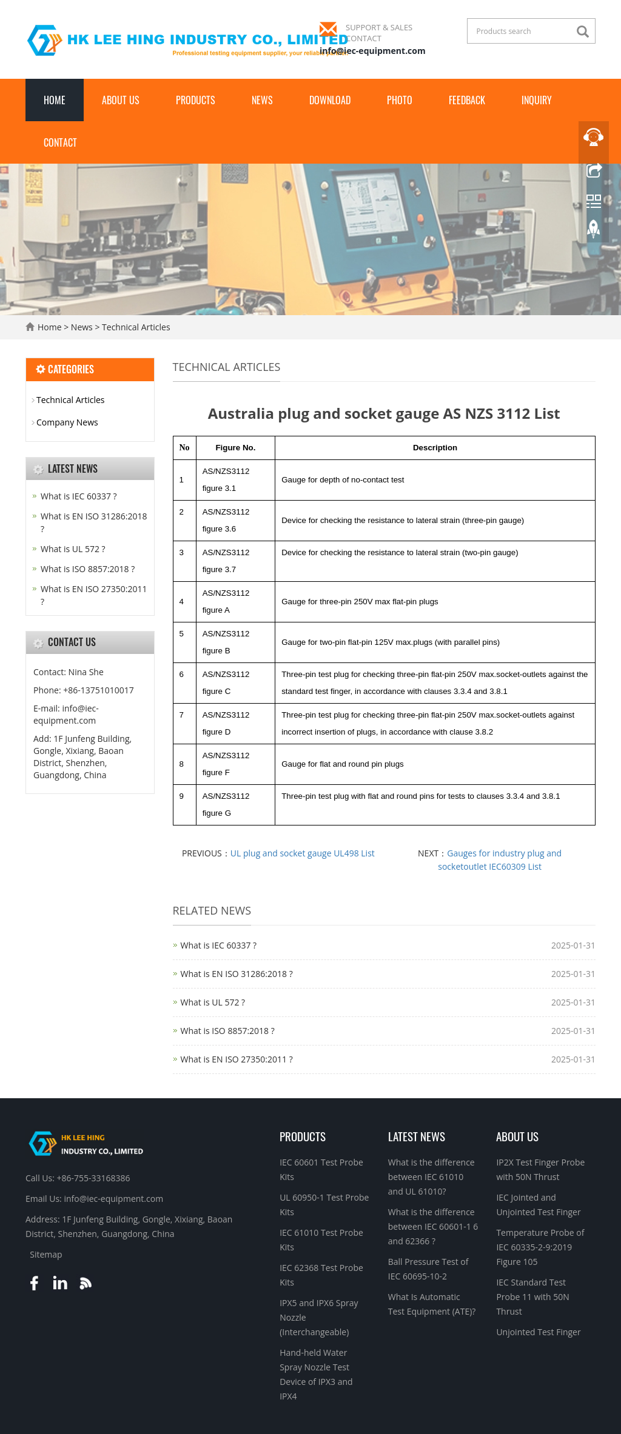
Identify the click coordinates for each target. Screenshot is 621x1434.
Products (195, 100)
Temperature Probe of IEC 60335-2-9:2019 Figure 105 (540, 1247)
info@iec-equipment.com (373, 50)
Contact (60, 142)
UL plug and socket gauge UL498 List (302, 853)
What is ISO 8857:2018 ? (228, 1030)
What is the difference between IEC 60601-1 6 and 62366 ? (433, 1226)
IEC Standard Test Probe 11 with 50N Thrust (532, 1296)
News (262, 100)
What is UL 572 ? (213, 1002)
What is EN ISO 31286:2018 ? (237, 973)
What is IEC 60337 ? (219, 945)
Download (330, 100)
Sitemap (46, 1254)
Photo (399, 100)
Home (54, 100)
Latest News (416, 1135)
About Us (120, 100)
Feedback (467, 100)
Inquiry (537, 100)
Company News (67, 422)
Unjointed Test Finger (538, 1332)
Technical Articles (134, 327)
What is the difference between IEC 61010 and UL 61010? (431, 1176)
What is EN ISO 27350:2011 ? (237, 1059)
